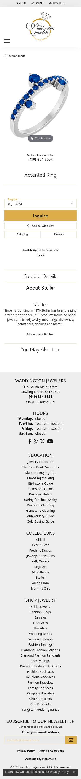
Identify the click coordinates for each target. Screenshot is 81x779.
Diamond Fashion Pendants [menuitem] (41, 655)
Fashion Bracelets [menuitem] (40, 682)
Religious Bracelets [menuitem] (40, 693)
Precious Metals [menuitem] (40, 494)
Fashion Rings (16, 56)
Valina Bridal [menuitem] (40, 583)
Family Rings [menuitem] (40, 661)
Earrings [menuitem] (40, 617)
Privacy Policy (26, 751)
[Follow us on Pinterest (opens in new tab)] (36, 441)
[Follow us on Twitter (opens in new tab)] (42, 441)
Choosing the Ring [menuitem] (40, 478)
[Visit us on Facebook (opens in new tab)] (30, 441)
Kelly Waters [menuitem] (40, 561)
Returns (59, 234)
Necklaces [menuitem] (40, 623)
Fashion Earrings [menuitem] (40, 644)
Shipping (22, 234)
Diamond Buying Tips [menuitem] (40, 472)
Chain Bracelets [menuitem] (40, 699)
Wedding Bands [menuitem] (40, 634)
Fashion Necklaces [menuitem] (40, 672)
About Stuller (40, 287)
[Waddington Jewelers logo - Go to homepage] (40, 27)
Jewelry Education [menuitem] (40, 462)
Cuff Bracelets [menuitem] (40, 704)
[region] (40, 107)
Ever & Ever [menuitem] (40, 545)
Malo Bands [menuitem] (40, 572)
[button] (21, 3)
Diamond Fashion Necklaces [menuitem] (40, 666)
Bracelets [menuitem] (40, 628)
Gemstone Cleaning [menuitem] (40, 510)
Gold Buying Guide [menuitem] (40, 521)
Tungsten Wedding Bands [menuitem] (40, 709)
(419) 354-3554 (40, 159)
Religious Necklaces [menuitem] (40, 677)
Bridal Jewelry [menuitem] (41, 606)
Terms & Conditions (51, 751)
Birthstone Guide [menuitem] (40, 483)
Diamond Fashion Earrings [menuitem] (40, 650)
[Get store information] (40, 402)
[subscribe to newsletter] (71, 740)
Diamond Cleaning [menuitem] (40, 505)
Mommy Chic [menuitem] (40, 588)
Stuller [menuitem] (40, 577)
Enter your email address (40, 732)
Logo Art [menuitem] (40, 567)
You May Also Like (40, 349)
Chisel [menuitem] (40, 539)
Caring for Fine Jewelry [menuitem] (40, 500)
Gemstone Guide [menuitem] (40, 489)
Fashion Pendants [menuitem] (40, 639)
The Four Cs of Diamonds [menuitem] (40, 467)
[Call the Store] (40, 396)
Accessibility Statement (40, 759)
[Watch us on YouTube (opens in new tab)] (50, 441)
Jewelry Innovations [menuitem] (40, 556)
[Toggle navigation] (7, 39)
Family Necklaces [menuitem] (40, 688)
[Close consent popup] (74, 772)
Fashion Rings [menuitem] (40, 612)
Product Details (40, 276)
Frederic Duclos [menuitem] (40, 550)
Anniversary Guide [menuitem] (40, 516)
